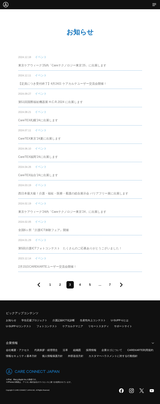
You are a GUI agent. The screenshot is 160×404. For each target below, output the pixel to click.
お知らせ (11, 320)
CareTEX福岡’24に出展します (38, 156)
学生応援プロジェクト (34, 320)
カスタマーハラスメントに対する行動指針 (113, 355)
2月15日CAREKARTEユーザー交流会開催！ (47, 266)
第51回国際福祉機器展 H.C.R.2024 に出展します (50, 101)
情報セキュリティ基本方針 (21, 355)
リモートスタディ (98, 326)
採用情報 (91, 350)
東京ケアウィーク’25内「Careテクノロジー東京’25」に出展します (62, 65)
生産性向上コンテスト (93, 320)
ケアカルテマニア (72, 326)
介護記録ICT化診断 (63, 320)
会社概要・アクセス (17, 350)
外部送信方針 (75, 355)
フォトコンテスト (47, 326)
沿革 (65, 350)
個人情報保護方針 (52, 355)
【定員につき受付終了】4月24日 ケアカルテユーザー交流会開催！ (62, 83)
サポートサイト (123, 326)
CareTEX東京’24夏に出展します (39, 138)
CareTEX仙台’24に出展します (38, 175)
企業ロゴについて (111, 350)
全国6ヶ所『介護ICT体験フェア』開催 (43, 230)
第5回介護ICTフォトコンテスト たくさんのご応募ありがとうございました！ (70, 248)
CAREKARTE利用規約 (140, 350)
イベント (41, 57)
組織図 (77, 350)
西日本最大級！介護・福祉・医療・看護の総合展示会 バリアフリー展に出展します (73, 193)
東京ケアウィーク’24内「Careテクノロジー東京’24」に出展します (62, 211)
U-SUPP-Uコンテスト (18, 326)
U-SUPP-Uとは (120, 320)
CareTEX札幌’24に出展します (38, 120)
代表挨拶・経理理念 (46, 350)
